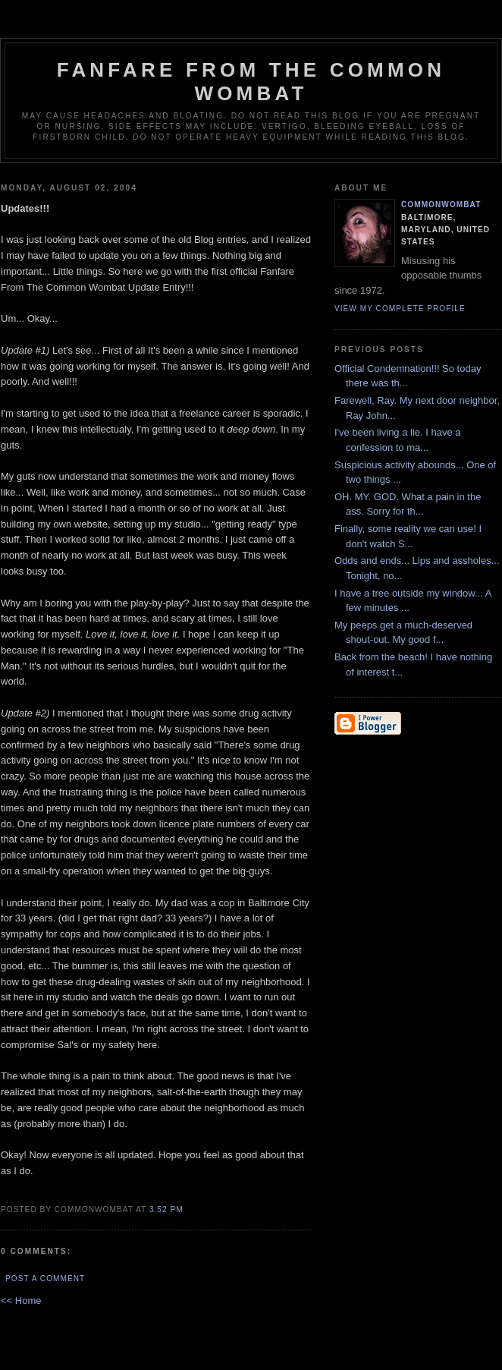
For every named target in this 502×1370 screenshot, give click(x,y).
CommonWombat (441, 204)
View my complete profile (400, 308)
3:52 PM (166, 1209)
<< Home (21, 1300)
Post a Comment (45, 1278)
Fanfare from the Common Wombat (251, 81)
